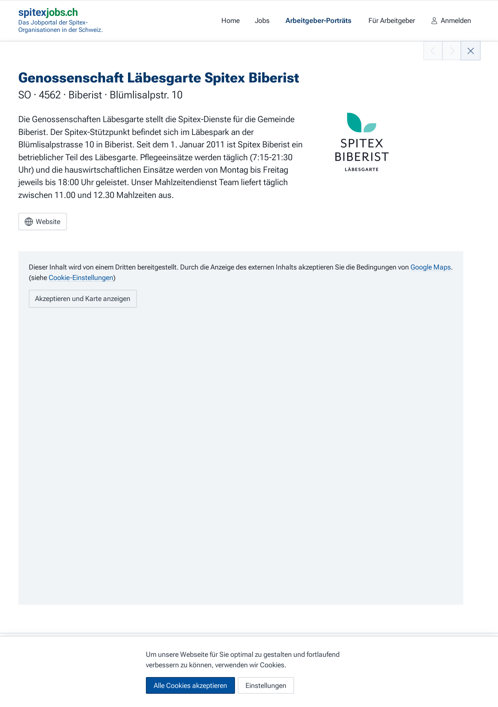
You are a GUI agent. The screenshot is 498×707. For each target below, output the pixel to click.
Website (42, 221)
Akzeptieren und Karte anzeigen (82, 298)
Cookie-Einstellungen (81, 277)
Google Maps (430, 267)
